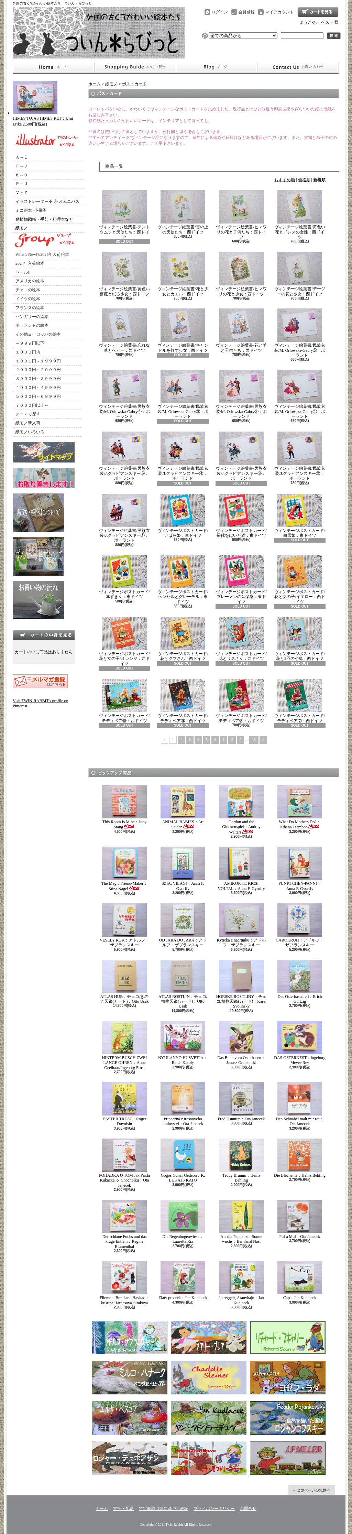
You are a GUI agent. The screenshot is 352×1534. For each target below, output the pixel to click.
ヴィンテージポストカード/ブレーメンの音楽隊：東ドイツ (241, 579)
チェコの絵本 (27, 289)
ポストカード (134, 83)
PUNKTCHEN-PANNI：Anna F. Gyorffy (299, 869)
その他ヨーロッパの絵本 (38, 334)
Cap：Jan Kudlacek (299, 1280)
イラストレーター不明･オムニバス (47, 201)
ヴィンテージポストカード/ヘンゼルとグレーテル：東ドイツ (182, 579)
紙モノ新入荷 (27, 423)
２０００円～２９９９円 (38, 369)
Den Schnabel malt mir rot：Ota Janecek (299, 1104)
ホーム (53, 67)
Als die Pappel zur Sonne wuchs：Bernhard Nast (241, 1222)
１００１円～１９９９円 (38, 361)
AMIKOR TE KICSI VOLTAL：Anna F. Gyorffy (241, 869)
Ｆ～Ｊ (21, 166)
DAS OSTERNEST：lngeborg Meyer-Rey (299, 1043)
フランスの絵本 (29, 307)
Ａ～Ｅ (21, 157)
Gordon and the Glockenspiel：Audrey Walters (241, 810)
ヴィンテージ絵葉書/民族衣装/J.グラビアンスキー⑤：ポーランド (124, 456)
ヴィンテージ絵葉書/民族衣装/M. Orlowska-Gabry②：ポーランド (241, 394)
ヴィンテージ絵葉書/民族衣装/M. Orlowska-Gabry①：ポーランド (300, 394)
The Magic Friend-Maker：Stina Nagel (124, 869)
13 (254, 740)
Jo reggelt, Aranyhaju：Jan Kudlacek (241, 1283)
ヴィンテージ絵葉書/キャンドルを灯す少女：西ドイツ (182, 330)
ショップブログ (216, 67)
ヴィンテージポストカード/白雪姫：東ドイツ (299, 516)
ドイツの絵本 (27, 298)
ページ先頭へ (311, 1490)
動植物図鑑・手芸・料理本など (44, 219)
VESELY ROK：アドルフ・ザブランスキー (125, 925)
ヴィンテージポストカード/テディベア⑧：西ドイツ (241, 701)
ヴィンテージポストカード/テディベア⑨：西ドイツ (182, 701)
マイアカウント (279, 12)
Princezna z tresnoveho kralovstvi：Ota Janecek (183, 1104)
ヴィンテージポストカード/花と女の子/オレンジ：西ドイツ (124, 641)
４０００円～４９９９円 (38, 387)
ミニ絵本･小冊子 (30, 210)
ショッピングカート (318, 12)
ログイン (219, 12)
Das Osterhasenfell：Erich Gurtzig (299, 982)
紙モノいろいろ (29, 431)
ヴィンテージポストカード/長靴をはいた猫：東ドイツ (241, 516)
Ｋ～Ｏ (21, 175)
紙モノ (21, 228)
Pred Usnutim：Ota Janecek (241, 1101)
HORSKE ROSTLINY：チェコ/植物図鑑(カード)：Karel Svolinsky (241, 984)
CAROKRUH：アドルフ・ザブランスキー (299, 925)
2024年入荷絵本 (29, 263)
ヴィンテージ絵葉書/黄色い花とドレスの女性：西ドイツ (299, 214)
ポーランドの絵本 (31, 325)
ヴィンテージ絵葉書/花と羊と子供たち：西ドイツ (241, 330)
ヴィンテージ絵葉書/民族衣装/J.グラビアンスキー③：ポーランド (241, 456)
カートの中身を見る (44, 635)
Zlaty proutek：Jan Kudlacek (182, 1280)
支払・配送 (123, 1508)
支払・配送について (135, 67)
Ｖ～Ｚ (21, 192)
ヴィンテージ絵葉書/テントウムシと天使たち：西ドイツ (124, 214)
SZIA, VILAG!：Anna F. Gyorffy (183, 869)
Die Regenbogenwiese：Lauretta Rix (183, 1222)
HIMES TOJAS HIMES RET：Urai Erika (43, 118)
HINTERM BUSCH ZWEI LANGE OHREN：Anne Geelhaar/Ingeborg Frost (124, 1045)
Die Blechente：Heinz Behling (300, 1158)
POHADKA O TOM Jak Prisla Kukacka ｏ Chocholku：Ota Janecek (124, 1163)
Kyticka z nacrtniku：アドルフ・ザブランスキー (241, 925)
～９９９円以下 (29, 343)
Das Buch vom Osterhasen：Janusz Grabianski (241, 1043)
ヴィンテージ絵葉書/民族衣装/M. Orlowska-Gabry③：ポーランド (183, 394)
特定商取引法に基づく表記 (163, 1508)
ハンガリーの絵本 (31, 316)
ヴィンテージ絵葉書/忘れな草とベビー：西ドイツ (124, 330)
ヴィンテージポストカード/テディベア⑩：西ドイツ (124, 701)
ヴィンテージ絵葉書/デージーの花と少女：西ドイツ (299, 274)
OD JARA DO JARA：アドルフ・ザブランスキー (183, 925)
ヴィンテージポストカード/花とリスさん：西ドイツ (241, 639)
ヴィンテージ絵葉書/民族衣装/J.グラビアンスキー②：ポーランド (299, 456)
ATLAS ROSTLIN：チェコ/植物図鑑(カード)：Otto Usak (182, 984)
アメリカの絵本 (29, 281)
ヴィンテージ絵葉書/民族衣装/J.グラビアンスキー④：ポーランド (182, 456)
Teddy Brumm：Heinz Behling (241, 1161)
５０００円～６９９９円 (38, 396)
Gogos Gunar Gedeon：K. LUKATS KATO (183, 1161)
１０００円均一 (29, 352)
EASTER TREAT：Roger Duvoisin (124, 1104)
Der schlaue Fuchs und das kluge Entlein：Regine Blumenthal (124, 1224)
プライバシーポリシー (214, 1508)
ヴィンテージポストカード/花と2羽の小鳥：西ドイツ (299, 639)
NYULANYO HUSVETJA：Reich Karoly (183, 1043)
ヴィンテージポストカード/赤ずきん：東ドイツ (124, 577)
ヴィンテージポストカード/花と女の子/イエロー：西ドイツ (299, 579)
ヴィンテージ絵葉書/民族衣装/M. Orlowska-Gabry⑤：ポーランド (300, 333)
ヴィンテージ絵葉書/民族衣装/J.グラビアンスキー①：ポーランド (124, 518)
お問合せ (298, 67)
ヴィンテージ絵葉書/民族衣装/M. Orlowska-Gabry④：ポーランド (124, 394)
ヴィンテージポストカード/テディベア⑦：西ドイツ (299, 701)
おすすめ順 (284, 179)
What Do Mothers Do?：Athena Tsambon (299, 807)
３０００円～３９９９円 (38, 378)
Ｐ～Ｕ (21, 183)
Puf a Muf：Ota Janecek (299, 1219)
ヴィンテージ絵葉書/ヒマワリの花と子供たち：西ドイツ (241, 214)
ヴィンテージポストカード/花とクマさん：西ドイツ (182, 639)
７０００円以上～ (31, 405)
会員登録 (246, 12)
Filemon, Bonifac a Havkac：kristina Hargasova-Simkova (124, 1283)
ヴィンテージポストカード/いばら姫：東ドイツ (182, 516)
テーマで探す (27, 414)
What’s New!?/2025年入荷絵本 (42, 254)
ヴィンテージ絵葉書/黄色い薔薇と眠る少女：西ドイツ (124, 274)
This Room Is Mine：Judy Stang (124, 807)
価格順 (304, 179)
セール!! (23, 272)
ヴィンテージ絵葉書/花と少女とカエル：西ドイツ (182, 274)
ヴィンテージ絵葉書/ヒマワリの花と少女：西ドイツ (241, 274)
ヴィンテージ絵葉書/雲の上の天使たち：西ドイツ (182, 212)
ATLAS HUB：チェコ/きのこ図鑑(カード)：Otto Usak (124, 982)
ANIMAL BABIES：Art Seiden (183, 807)
